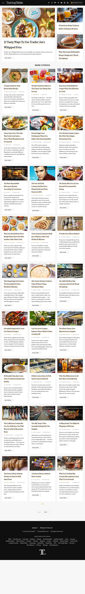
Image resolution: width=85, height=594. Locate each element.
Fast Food (79, 39)
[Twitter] (52, 3)
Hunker (28, 575)
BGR (9, 573)
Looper (49, 575)
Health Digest (10, 575)
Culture (51, 77)
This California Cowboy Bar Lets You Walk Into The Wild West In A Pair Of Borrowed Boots (13, 457)
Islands (35, 575)
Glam (66, 573)
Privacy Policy (46, 562)
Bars (25, 436)
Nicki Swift (73, 575)
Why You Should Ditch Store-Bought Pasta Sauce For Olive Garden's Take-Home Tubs (14, 253)
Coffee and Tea (77, 489)
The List (71, 577)
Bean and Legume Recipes (19, 77)
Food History (50, 180)
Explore (32, 573)
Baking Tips (50, 232)
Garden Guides (58, 573)
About (35, 562)
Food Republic (47, 573)
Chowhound (17, 573)
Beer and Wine (77, 10)
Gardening (51, 336)
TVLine (38, 579)
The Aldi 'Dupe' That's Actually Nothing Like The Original (41, 454)
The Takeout (30, 579)
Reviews (51, 489)
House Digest (20, 575)
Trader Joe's (50, 10)
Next (45, 546)
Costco (52, 386)
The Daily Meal (63, 577)
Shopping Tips (77, 285)
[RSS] (68, 3)
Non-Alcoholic (77, 77)
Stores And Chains (48, 436)
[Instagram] (64, 3)
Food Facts (23, 336)
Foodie (39, 573)
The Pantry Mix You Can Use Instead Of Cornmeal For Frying (69, 198)
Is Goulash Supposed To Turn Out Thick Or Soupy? (14, 354)
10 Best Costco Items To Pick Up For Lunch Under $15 (41, 404)
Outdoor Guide (13, 577)
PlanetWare (23, 577)
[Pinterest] (58, 3)
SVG (55, 577)
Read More (8, 58)
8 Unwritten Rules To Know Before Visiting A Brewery (69, 28)
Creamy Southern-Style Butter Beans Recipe (12, 95)
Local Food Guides (21, 127)
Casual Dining (22, 232)
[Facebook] (49, 3)
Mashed (55, 575)
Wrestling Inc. (54, 579)
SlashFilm (40, 577)
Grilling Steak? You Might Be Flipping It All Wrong (68, 454)
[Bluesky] (61, 3)
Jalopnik (42, 575)
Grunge (72, 573)
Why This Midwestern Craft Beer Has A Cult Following (69, 404)
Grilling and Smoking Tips (74, 436)
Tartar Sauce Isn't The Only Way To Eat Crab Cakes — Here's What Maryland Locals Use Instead (14, 148)
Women (45, 579)
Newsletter (76, 3)
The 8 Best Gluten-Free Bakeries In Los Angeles (68, 354)
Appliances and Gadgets (19, 180)
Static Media (31, 565)
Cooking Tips (50, 127)
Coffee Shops (23, 489)
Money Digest (64, 575)
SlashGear (49, 577)
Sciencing (32, 577)
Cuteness (25, 573)
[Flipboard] (55, 3)
